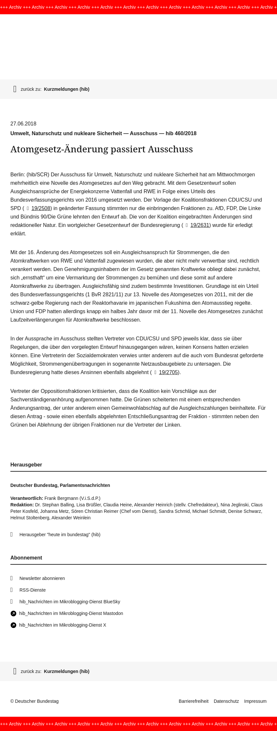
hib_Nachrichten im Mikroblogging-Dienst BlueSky (69, 601)
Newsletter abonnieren (42, 578)
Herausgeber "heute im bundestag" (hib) (60, 534)
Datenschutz (226, 701)
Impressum (255, 701)
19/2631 (196, 225)
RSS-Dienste (32, 590)
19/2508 (37, 208)
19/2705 (165, 372)
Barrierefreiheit (194, 701)
